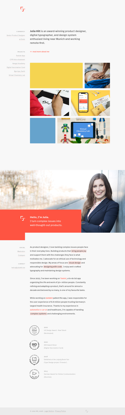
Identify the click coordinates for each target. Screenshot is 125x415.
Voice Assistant (17, 59)
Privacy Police (60, 411)
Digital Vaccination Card (16, 67)
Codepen (21, 255)
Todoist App (20, 56)
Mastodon (21, 251)
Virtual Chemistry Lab (17, 75)
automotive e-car (38, 309)
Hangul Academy (18, 63)
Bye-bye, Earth (19, 71)
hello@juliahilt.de (18, 268)
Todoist (63, 278)
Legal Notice (49, 411)
